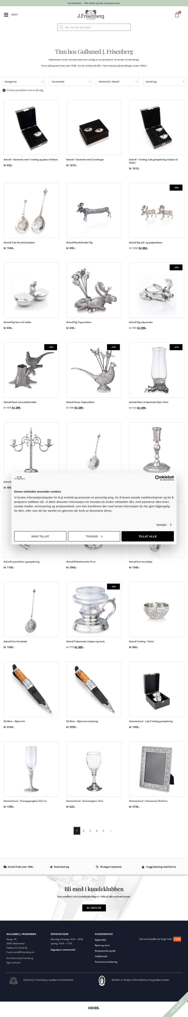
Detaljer (162, 524)
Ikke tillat (40, 536)
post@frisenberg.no (24, 952)
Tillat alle (148, 536)
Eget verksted (13, 962)
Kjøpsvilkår (100, 939)
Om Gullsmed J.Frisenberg (19, 958)
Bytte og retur (102, 945)
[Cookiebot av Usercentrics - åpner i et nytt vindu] (158, 478)
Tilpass (94, 536)
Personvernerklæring (106, 961)
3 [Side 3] (90, 830)
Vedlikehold (101, 956)
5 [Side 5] (103, 830)
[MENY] (6, 14)
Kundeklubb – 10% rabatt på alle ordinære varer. (94, 3)
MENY (14, 14)
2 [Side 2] (83, 830)
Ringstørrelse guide (105, 950)
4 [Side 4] (96, 830)
